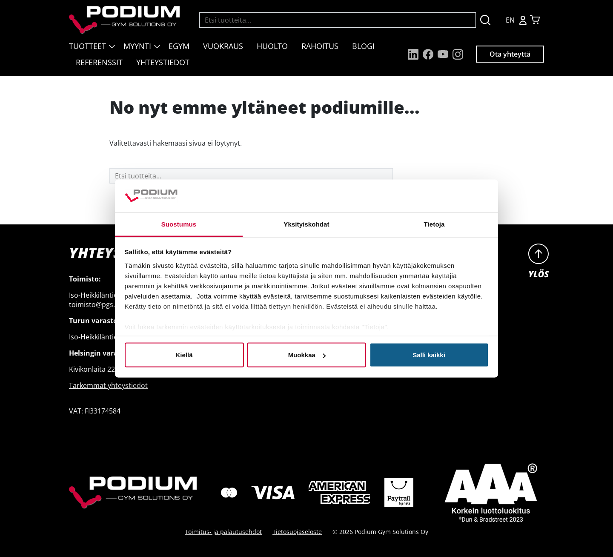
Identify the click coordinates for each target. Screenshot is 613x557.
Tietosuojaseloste (297, 532)
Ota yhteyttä (510, 54)
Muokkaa (307, 355)
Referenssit (99, 62)
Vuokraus (223, 46)
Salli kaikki (428, 355)
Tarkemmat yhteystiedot (108, 385)
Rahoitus (319, 46)
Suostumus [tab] (179, 223)
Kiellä (183, 355)
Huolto (272, 46)
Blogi (363, 46)
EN (510, 20)
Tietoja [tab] (434, 223)
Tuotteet (87, 46)
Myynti (137, 46)
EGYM (179, 46)
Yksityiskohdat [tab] (306, 223)
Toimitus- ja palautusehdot (223, 532)
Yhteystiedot (162, 62)
